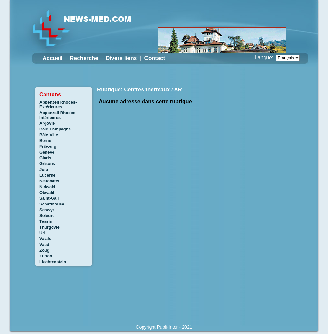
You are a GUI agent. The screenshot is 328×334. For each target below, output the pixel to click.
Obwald (46, 192)
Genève (46, 152)
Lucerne (47, 175)
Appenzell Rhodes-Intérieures (58, 115)
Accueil (52, 58)
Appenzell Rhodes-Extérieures (58, 104)
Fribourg (47, 146)
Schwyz (47, 209)
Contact (154, 58)
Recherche (84, 58)
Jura (43, 169)
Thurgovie (49, 227)
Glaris (45, 157)
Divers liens (121, 58)
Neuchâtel (49, 181)
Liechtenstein (52, 261)
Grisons (47, 163)
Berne (45, 140)
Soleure (47, 215)
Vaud (44, 244)
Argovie (47, 123)
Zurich (45, 256)
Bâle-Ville (48, 134)
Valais (45, 238)
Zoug (44, 250)
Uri (42, 232)
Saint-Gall (49, 198)
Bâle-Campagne (55, 129)
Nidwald (47, 186)
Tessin (45, 221)
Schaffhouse (51, 204)
